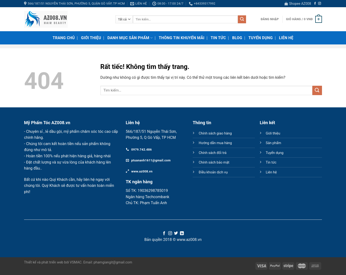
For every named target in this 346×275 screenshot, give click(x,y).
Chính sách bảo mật (214, 162)
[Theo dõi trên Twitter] (176, 233)
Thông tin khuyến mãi (181, 38)
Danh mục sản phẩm (130, 38)
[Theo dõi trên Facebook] (315, 3)
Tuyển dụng (260, 38)
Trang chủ (64, 38)
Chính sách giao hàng (215, 133)
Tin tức (271, 162)
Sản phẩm (273, 143)
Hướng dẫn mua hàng (215, 143)
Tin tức (218, 38)
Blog (237, 38)
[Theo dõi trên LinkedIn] (182, 233)
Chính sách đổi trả (213, 153)
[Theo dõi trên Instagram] (319, 3)
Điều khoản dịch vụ (213, 172)
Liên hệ (286, 38)
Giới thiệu (91, 38)
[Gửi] (242, 19)
